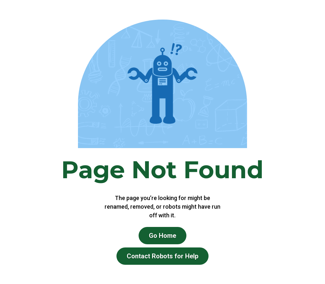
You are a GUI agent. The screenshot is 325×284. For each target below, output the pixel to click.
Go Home (162, 235)
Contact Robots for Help (162, 256)
